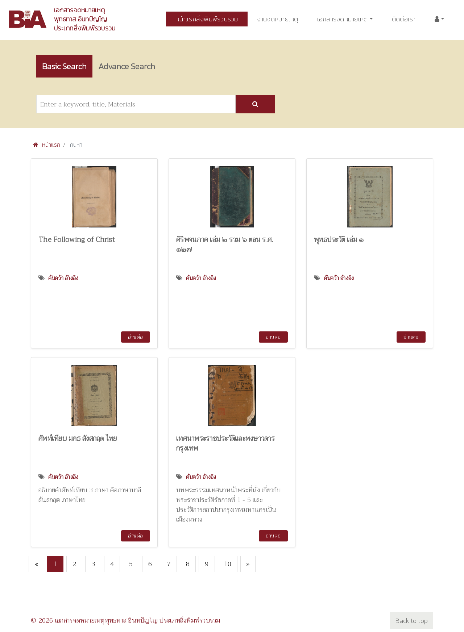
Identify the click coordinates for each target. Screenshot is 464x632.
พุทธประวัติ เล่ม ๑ (339, 240)
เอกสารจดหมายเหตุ (342, 19)
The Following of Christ (76, 240)
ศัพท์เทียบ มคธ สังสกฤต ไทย (77, 439)
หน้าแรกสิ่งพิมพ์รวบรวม (206, 19)
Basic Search (66, 66)
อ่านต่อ (135, 337)
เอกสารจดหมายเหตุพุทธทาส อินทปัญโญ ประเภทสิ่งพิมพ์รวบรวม (84, 19)
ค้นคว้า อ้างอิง (63, 278)
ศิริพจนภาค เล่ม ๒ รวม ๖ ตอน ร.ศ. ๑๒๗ (224, 245)
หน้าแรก (46, 145)
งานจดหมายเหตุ (277, 19)
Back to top (411, 621)
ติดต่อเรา (404, 19)
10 (228, 564)
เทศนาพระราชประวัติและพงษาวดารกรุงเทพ (225, 444)
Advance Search (132, 66)
